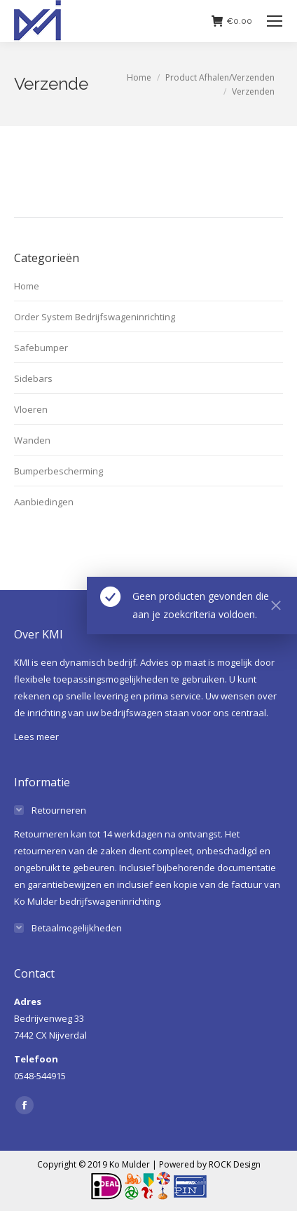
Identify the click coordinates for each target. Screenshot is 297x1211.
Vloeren (31, 409)
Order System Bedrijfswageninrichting (94, 316)
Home (26, 286)
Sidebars (33, 378)
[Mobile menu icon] (274, 21)
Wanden (32, 440)
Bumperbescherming (58, 471)
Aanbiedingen (44, 501)
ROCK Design (235, 1164)
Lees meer (36, 736)
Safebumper (41, 347)
